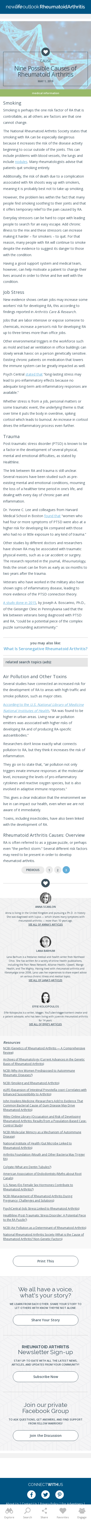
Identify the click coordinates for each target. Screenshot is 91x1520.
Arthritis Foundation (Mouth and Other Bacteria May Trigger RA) (44, 1156)
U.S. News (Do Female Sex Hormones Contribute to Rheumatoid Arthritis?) (38, 1187)
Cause (45, 61)
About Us (12, 1504)
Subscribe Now (45, 1376)
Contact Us (29, 1504)
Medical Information (45, 93)
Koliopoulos (45, 1006)
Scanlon (45, 906)
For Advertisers (72, 1504)
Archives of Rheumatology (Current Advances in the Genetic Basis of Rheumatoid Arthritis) (44, 1061)
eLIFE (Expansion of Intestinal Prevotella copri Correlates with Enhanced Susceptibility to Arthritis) (45, 1092)
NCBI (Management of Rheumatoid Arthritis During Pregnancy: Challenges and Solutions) (37, 1198)
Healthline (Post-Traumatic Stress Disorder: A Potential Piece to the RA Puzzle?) (44, 1217)
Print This (45, 1261)
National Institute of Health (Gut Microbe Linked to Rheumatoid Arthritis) (37, 1145)
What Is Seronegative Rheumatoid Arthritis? (46, 648)
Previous (33, 870)
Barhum (45, 951)
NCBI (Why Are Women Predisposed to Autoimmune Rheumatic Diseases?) (39, 1073)
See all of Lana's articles (45, 980)
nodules (21, 161)
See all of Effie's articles (45, 1024)
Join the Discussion (46, 1435)
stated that (34, 374)
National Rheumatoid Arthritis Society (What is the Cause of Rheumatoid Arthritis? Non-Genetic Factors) (43, 1236)
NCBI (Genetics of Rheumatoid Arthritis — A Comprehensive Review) (44, 1050)
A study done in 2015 (19, 602)
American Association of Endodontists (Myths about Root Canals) (42, 1176)
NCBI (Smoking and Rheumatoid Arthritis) (31, 1083)
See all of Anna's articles (45, 924)
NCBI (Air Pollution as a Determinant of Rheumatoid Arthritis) (44, 1228)
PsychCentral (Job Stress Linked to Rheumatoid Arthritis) (41, 1208)
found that (52, 515)
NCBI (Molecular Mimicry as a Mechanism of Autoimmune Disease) (42, 1134)
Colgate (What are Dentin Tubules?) (27, 1167)
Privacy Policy (49, 1504)
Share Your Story (45, 1320)
